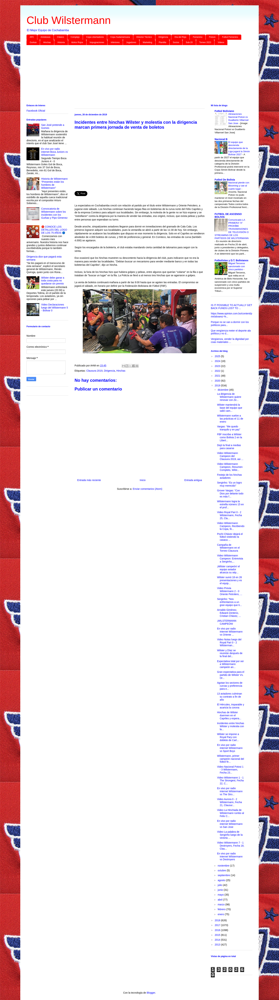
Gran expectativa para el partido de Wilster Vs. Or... (230, 674)
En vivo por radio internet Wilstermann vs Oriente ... (230, 631)
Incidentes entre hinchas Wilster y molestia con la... (230, 726)
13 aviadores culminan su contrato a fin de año (229, 696)
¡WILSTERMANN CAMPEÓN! (226, 622)
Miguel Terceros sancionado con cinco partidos (236, 266)
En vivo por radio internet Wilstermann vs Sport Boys (230, 748)
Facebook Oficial (36, 110)
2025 (218, 356)
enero (221, 914)
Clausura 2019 (94, 370)
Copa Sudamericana (120, 37)
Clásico (60, 37)
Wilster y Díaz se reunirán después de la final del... (230, 653)
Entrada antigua (193, 480)
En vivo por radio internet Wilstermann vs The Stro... (230, 791)
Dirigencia (163, 37)
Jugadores (131, 42)
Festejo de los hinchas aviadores (229, 476)
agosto (222, 880)
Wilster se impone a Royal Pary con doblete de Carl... (228, 737)
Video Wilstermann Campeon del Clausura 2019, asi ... (230, 456)
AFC (32, 37)
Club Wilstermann (69, 20)
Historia (61, 42)
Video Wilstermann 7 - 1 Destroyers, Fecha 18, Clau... (230, 845)
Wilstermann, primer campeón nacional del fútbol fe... (230, 758)
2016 (218, 930)
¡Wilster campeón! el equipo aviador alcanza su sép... (228, 569)
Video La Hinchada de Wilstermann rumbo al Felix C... (230, 813)
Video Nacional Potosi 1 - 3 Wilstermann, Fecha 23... (230, 769)
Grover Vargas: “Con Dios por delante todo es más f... (230, 493)
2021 (218, 375)
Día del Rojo (180, 37)
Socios (176, 42)
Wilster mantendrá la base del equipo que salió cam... (229, 407)
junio (220, 889)
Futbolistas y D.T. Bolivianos (231, 260)
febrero (222, 909)
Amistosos (45, 37)
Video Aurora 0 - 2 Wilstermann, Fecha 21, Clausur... (229, 802)
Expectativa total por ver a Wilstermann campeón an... (230, 664)
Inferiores (115, 42)
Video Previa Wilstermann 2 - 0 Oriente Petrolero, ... (229, 591)
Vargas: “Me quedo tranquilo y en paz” (228, 428)
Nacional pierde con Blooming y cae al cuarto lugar (238, 185)
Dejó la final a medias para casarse (229, 447)
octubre (222, 870)
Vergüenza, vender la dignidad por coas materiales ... (230, 340)
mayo (221, 894)
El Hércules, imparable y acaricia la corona (230, 706)
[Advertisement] (133, 75)
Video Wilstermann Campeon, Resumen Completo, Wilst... (230, 466)
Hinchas (47, 42)
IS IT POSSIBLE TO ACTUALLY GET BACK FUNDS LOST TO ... (231, 307)
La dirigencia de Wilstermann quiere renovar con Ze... (229, 396)
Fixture (212, 37)
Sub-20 (189, 42)
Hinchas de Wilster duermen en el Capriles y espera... (229, 715)
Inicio (143, 480)
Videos (221, 42)
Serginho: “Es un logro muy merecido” (229, 484)
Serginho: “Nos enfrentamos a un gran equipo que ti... (229, 602)
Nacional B (221, 139)
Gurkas (33, 42)
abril (220, 899)
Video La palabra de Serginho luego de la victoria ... (230, 834)
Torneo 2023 (205, 42)
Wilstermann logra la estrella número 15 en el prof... (230, 504)
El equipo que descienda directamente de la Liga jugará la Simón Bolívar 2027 (239, 148)
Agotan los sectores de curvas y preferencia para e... (229, 685)
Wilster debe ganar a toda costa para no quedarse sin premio (52, 280)
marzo (221, 904)
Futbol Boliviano (224, 111)
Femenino (197, 37)
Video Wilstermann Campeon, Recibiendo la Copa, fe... (230, 526)
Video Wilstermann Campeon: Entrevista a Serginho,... (230, 558)
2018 (218, 920)
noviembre (224, 865)
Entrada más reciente (89, 480)
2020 (218, 380)
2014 (218, 939)
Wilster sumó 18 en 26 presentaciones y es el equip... (229, 580)
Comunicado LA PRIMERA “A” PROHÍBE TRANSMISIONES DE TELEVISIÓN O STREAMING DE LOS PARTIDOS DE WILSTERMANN (232, 229)
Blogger (151, 992)
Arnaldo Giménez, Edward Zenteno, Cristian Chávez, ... (229, 612)
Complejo (75, 37)
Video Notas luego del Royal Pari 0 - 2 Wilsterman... (229, 642)
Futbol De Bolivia (225, 179)
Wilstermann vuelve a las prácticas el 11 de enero (230, 418)
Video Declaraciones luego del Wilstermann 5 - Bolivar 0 (54, 307)
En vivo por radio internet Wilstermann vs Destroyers (230, 856)
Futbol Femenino (230, 37)
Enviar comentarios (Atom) (147, 488)
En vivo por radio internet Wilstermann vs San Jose (230, 823)
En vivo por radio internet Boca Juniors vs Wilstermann (54, 151)
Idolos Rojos (77, 42)
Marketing (147, 42)
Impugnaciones (97, 42)
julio (220, 885)
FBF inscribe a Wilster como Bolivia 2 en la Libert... (229, 437)
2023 (218, 366)
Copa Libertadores (95, 37)
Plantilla (162, 42)
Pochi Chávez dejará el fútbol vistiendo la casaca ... (230, 537)
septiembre (224, 875)
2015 (218, 935)
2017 (218, 925)
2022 (218, 370)
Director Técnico (144, 37)
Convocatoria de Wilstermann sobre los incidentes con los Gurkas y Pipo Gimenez (54, 213)
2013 (218, 944)
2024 (218, 361)
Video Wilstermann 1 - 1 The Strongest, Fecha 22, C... (230, 780)
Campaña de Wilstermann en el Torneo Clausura (228, 547)
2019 (218, 385)
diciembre (223, 389)
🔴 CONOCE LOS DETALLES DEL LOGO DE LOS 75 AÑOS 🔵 (54, 229)
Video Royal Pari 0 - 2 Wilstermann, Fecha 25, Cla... (229, 515)
